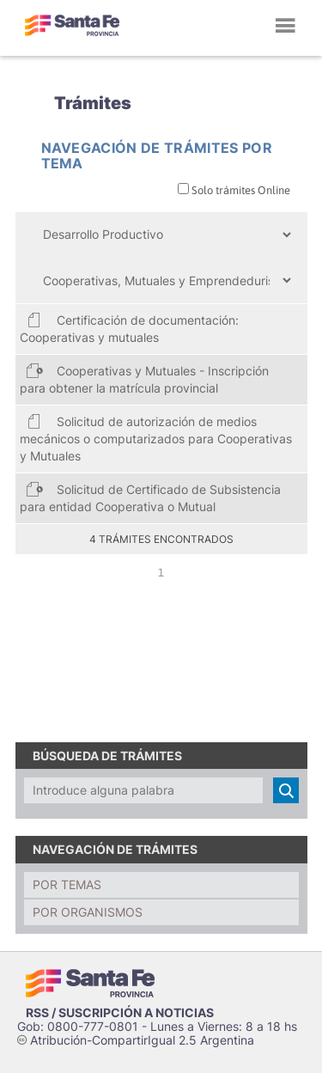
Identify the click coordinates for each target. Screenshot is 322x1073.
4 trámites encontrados (161, 539)
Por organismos (88, 912)
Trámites (92, 103)
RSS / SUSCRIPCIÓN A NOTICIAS (120, 1012)
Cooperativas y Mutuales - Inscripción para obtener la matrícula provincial (144, 378)
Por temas (67, 884)
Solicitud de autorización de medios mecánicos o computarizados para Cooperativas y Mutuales (156, 437)
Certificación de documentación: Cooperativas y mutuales (129, 327)
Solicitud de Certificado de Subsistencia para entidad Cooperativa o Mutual (150, 497)
